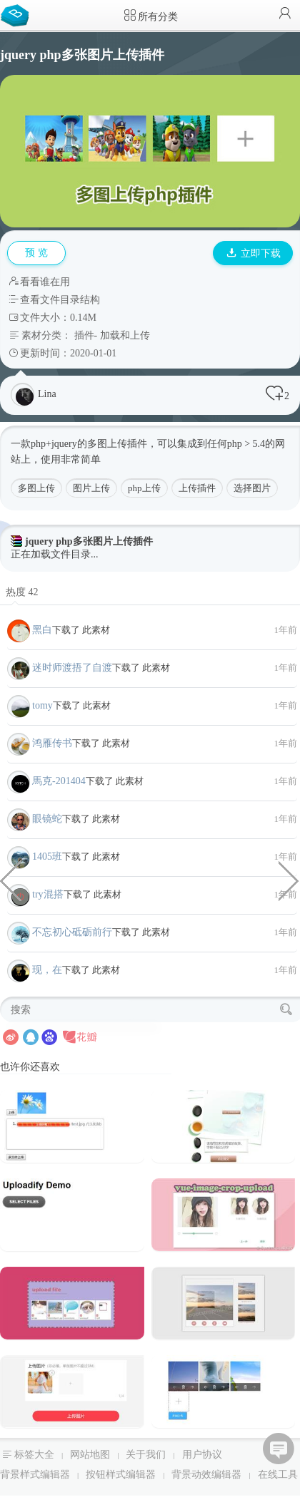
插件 (84, 335)
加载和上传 (125, 335)
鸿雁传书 (52, 743)
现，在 (47, 970)
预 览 (36, 252)
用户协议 (202, 1454)
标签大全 (34, 1454)
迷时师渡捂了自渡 (72, 667)
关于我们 (146, 1454)
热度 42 (22, 592)
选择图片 (252, 488)
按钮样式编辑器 (121, 1474)
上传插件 (197, 488)
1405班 (47, 856)
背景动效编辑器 (206, 1474)
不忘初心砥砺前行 (72, 932)
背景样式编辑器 (35, 1474)
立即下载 (253, 253)
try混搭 (48, 894)
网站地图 (90, 1454)
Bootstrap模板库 (18, 14)
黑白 (42, 629)
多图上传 (36, 488)
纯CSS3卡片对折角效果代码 (289, 879)
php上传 (144, 488)
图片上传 (91, 488)
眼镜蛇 (47, 818)
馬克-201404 (59, 781)
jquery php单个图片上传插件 (10, 879)
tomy (42, 705)
